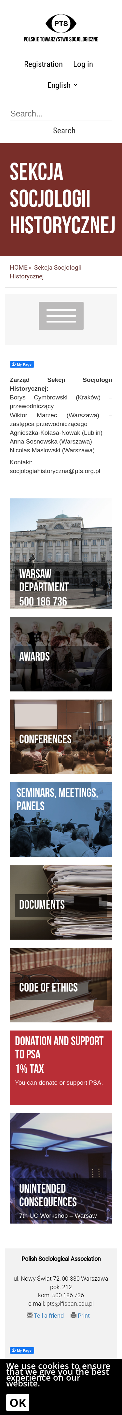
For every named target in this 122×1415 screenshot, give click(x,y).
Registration (43, 64)
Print (80, 1315)
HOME (19, 267)
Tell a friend (45, 1315)
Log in (83, 64)
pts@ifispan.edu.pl (70, 1303)
